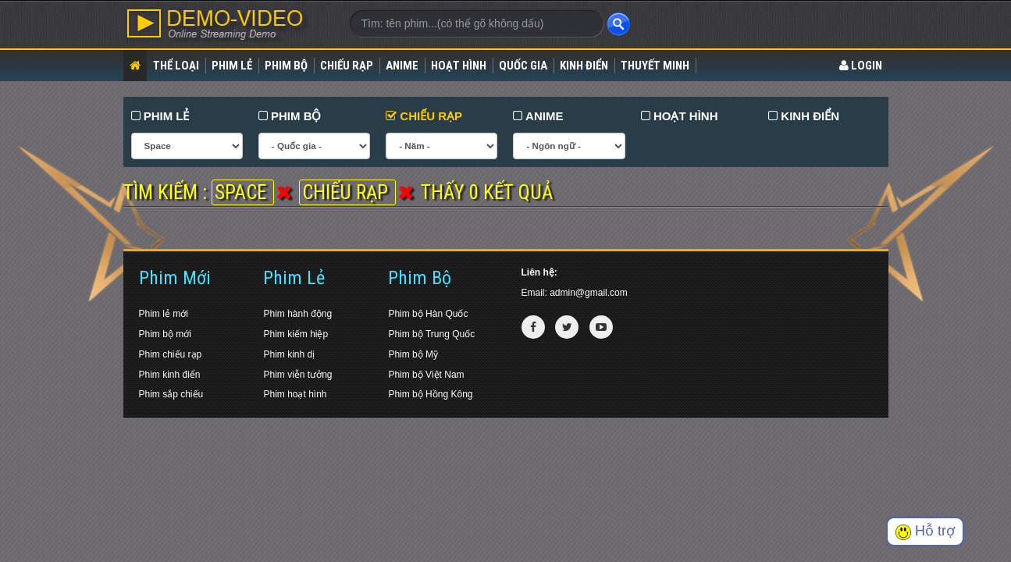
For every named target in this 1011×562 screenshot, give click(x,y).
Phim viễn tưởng (297, 374)
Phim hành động (297, 313)
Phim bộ (286, 66)
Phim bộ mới (165, 334)
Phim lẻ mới (163, 313)
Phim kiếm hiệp (295, 334)
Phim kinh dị (289, 354)
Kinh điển (584, 66)
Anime (402, 66)
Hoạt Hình (458, 66)
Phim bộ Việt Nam (426, 374)
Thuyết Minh (655, 66)
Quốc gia (523, 66)
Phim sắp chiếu (171, 394)
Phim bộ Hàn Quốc (428, 313)
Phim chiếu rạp (170, 354)
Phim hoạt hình (294, 394)
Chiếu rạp (346, 66)
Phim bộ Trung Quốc (431, 334)
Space (243, 192)
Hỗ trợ (925, 531)
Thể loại (176, 66)
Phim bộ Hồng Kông (430, 394)
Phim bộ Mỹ (413, 354)
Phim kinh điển (170, 374)
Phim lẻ (232, 66)
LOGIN (860, 66)
